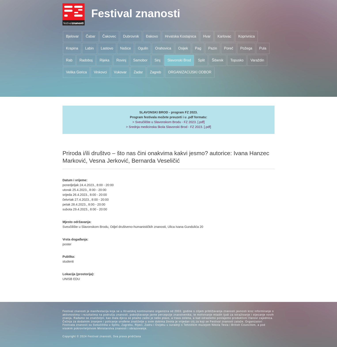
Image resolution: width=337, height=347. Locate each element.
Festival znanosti (135, 13)
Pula (262, 48)
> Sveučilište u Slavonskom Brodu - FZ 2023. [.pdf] (168, 122)
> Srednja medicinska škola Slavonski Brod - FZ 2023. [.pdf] (168, 127)
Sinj (158, 60)
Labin (89, 48)
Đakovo (152, 36)
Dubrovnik (131, 36)
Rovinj (121, 60)
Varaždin (257, 60)
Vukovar (120, 72)
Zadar (138, 72)
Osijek (183, 48)
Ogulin (143, 48)
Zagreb (155, 72)
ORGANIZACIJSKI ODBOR (189, 72)
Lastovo (107, 48)
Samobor (140, 60)
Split (201, 60)
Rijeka (104, 60)
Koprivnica (246, 36)
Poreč (228, 48)
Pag (198, 48)
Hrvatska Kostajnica (180, 36)
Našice (125, 48)
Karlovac (224, 36)
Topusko (237, 60)
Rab (69, 60)
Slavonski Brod (179, 60)
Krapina (72, 48)
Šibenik (217, 60)
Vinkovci (100, 72)
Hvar (207, 36)
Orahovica (163, 48)
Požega (246, 48)
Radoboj (86, 60)
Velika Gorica (76, 72)
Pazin (212, 48)
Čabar (90, 36)
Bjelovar (72, 36)
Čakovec (109, 36)
